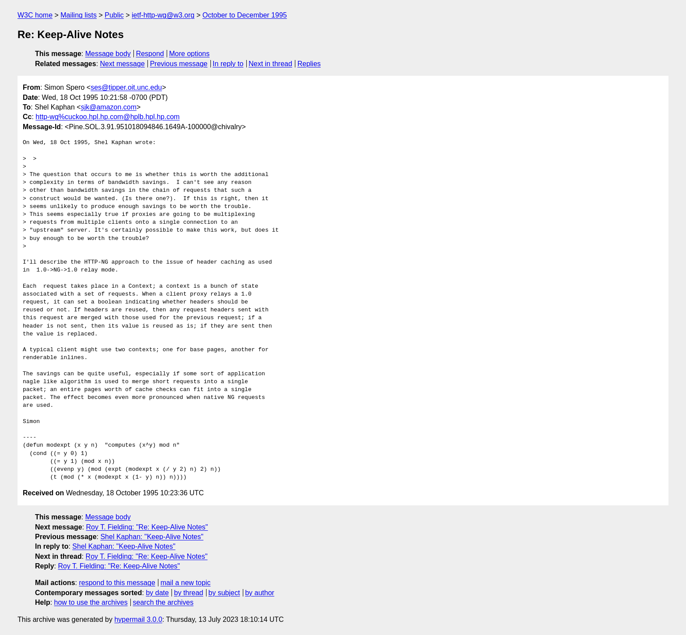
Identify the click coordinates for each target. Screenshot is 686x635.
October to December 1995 (245, 15)
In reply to (228, 63)
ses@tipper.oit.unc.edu (126, 87)
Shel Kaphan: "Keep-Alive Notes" (151, 536)
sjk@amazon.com (108, 107)
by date (157, 592)
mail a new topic (186, 582)
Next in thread (270, 63)
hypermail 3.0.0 (138, 619)
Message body (108, 53)
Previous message (179, 63)
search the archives (163, 602)
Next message (122, 63)
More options (189, 53)
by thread (188, 592)
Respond (150, 53)
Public (114, 15)
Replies (309, 63)
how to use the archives (91, 602)
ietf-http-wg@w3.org (163, 15)
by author (259, 592)
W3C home (35, 15)
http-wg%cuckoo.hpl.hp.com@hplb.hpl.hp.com (107, 116)
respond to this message (117, 582)
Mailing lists (78, 15)
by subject (224, 592)
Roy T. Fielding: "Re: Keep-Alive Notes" (147, 527)
